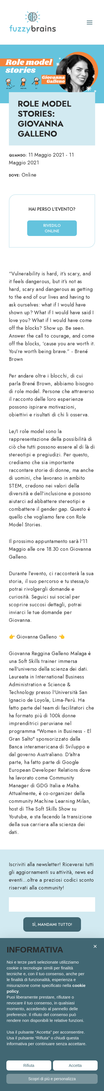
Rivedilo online (52, 228)
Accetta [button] (75, 1065)
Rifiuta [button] (28, 1065)
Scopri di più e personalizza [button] (52, 1079)
